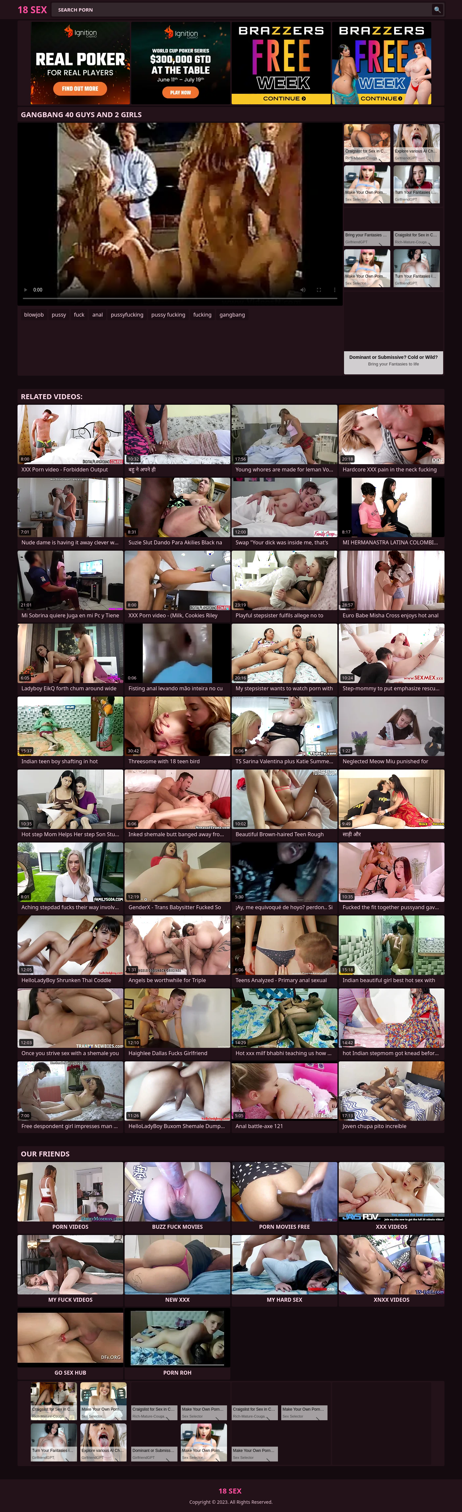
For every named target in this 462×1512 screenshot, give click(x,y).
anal (97, 314)
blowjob (34, 314)
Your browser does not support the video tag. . (180, 214)
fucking (202, 314)
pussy (59, 314)
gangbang (232, 314)
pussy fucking (168, 314)
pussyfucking (127, 314)
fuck (79, 314)
